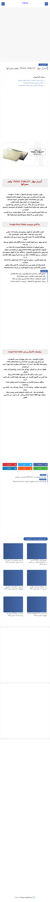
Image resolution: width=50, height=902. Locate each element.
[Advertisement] (25, 35)
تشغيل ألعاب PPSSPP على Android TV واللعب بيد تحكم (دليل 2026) (38, 562)
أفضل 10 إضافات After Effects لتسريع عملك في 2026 (28, 279)
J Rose (25, 3)
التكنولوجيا (43, 64)
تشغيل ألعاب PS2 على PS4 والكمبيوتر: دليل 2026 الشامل (28, 274)
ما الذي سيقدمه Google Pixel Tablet (33, 83)
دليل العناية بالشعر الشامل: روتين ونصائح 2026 (31, 276)
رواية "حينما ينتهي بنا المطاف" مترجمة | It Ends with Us (28, 281)
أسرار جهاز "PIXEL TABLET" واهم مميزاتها (30, 80)
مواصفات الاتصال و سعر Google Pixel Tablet (30, 85)
